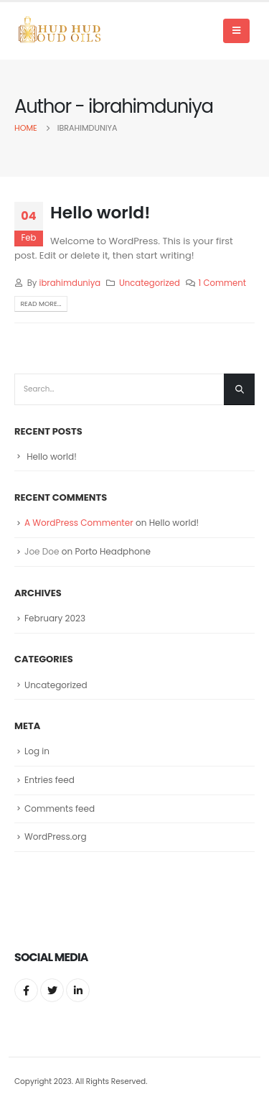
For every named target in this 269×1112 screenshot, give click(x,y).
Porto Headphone (112, 551)
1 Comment (222, 283)
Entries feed (49, 780)
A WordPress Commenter (78, 522)
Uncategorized (149, 283)
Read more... (40, 303)
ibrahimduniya (70, 283)
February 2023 (54, 618)
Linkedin (78, 990)
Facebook (26, 990)
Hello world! (100, 212)
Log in (36, 751)
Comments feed (59, 808)
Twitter (52, 990)
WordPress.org (55, 836)
